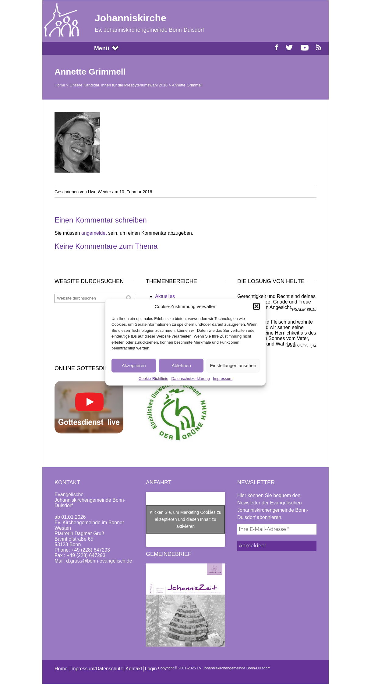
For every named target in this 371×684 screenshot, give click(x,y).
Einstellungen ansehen (233, 365)
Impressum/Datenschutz (96, 668)
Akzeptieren (134, 365)
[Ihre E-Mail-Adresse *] (276, 529)
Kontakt (133, 668)
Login (151, 668)
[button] (256, 306)
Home (60, 85)
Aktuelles (165, 296)
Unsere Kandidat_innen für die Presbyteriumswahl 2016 (119, 85)
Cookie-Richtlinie (153, 378)
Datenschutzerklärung (190, 378)
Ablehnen (181, 365)
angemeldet (94, 233)
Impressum (222, 378)
